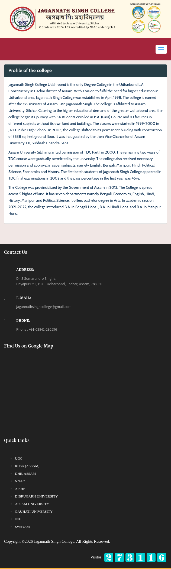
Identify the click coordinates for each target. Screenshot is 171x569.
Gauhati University (34, 511)
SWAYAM (22, 527)
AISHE (20, 489)
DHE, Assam (25, 474)
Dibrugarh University (36, 496)
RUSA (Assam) (27, 466)
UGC (18, 458)
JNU (18, 519)
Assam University (32, 504)
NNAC (20, 481)
